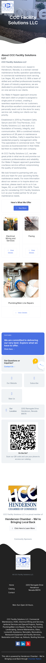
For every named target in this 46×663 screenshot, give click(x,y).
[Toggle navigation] (42, 7)
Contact (11, 592)
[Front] (8, 7)
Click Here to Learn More (23, 528)
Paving (31, 236)
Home (11, 585)
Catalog (11, 589)
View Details (10, 251)
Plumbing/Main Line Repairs (21, 303)
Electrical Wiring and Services (10, 238)
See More (21, 208)
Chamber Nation (34, 659)
